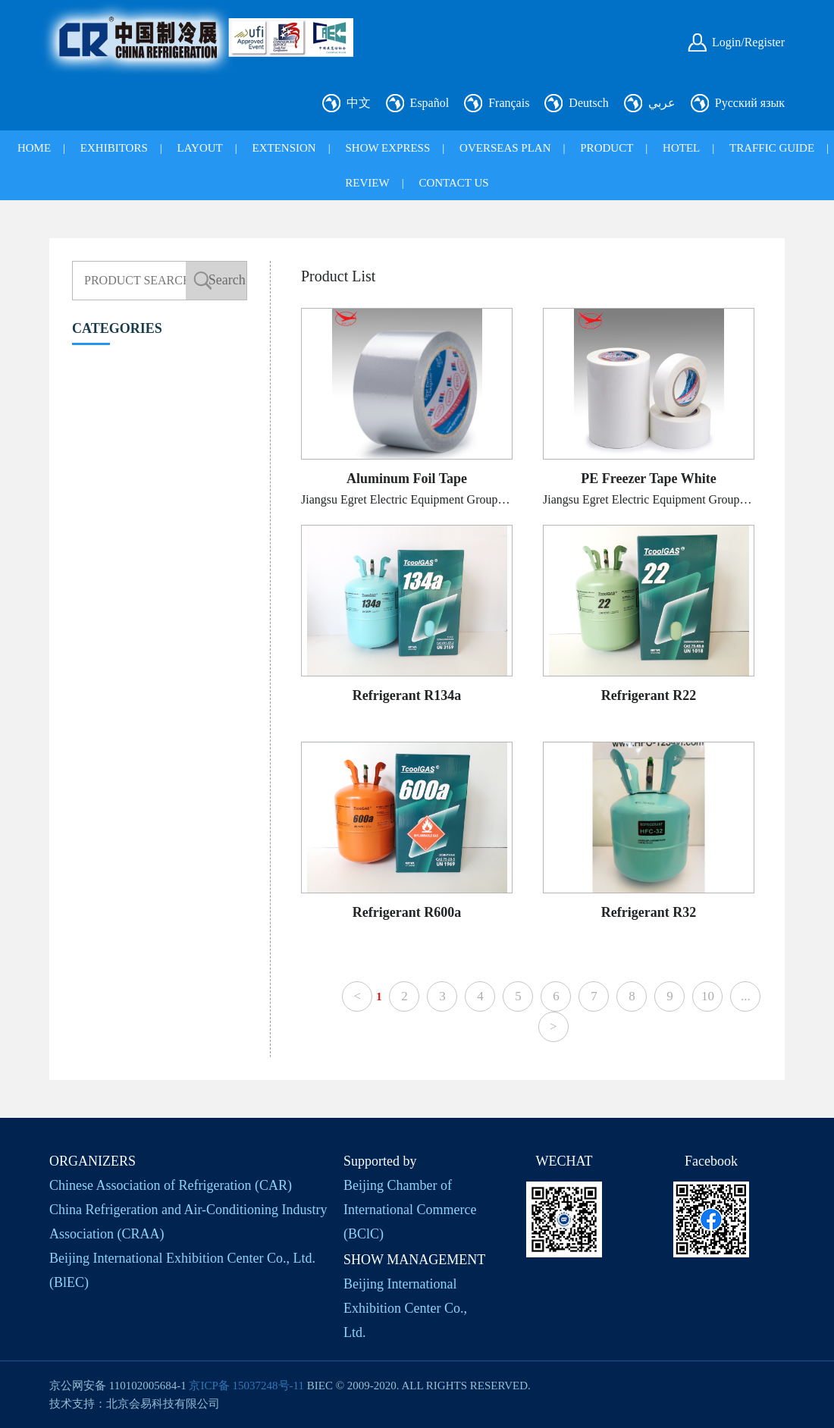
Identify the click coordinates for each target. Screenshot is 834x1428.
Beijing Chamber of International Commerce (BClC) (409, 1209)
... (746, 996)
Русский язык (750, 102)
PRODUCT (606, 148)
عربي (662, 102)
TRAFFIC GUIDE (771, 148)
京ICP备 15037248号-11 (246, 1385)
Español (430, 102)
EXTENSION (284, 148)
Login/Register (748, 42)
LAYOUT (200, 148)
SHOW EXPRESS (387, 148)
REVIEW (367, 183)
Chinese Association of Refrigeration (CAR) (170, 1185)
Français (508, 102)
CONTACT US (453, 183)
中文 (358, 102)
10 (707, 996)
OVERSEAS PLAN (504, 148)
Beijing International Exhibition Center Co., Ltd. (405, 1308)
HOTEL (681, 148)
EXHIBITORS (114, 148)
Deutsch (588, 102)
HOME (34, 148)
